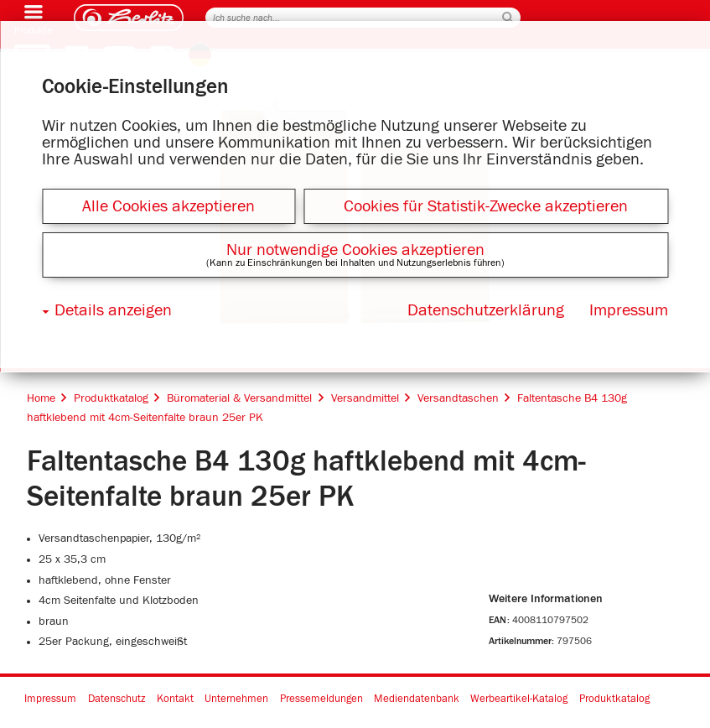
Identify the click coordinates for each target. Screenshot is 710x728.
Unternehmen (236, 699)
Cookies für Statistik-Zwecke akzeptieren (486, 206)
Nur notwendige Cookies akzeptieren (355, 250)
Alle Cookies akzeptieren (168, 206)
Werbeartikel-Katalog (518, 699)
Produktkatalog (614, 699)
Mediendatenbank (416, 699)
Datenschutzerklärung (485, 310)
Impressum (50, 699)
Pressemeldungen (321, 699)
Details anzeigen (113, 310)
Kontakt (175, 699)
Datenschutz (117, 699)
